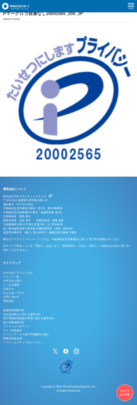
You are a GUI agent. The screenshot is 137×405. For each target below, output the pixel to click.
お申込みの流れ (12, 280)
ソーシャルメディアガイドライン (23, 342)
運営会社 (8, 300)
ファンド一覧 (11, 276)
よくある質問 (11, 284)
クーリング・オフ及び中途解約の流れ (26, 334)
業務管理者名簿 (12, 338)
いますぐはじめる (125, 392)
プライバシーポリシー (16, 326)
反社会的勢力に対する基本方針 (22, 314)
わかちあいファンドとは (18, 272)
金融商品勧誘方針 (14, 310)
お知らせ (8, 288)
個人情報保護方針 (14, 322)
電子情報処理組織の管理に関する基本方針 (28, 318)
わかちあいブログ (14, 292)
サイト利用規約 (12, 330)
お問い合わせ (11, 296)
